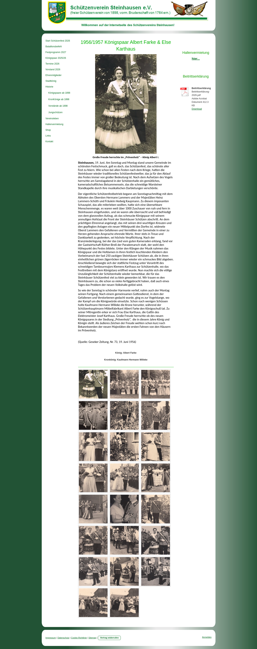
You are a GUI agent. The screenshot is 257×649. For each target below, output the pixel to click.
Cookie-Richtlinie (79, 638)
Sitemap (92, 638)
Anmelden (207, 637)
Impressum (51, 638)
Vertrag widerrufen (109, 638)
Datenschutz (63, 638)
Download (197, 109)
